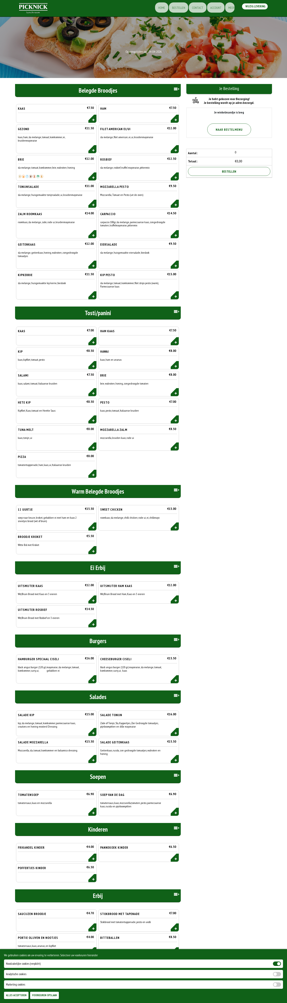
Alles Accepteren (16, 995)
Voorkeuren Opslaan (44, 995)
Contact (193, 9)
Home (155, 9)
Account (212, 9)
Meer (229, 9)
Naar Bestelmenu (229, 130)
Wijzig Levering (255, 9)
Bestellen (173, 9)
